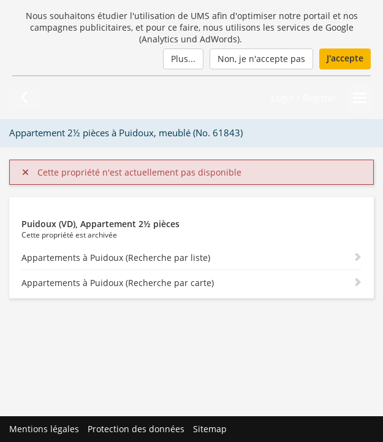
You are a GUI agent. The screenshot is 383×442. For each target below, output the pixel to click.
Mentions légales (44, 429)
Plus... (183, 58)
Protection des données (136, 429)
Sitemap (210, 429)
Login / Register (303, 97)
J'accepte (345, 58)
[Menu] (360, 98)
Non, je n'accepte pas (261, 58)
